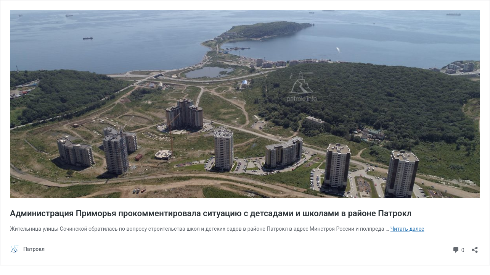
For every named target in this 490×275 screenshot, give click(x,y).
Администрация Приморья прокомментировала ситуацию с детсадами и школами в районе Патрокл (210, 213)
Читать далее (407, 229)
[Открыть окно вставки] (474, 247)
